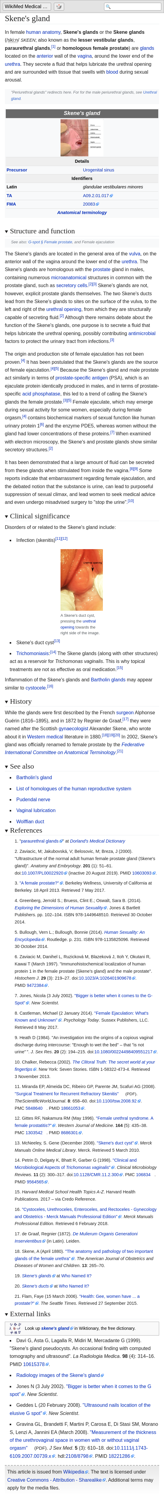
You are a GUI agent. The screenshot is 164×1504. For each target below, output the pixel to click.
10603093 (142, 873)
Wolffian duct (30, 821)
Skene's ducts (35, 1286)
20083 (89, 204)
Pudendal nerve (33, 799)
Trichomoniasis (32, 653)
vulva (134, 253)
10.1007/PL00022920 (43, 873)
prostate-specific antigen (81, 377)
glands (147, 48)
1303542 (33, 1132)
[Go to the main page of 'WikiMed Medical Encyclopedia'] (28, 7)
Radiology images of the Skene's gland (58, 1375)
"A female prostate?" (39, 883)
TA (9, 195)
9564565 (35, 1181)
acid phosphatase (41, 393)
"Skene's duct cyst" (115, 1143)
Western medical (45, 736)
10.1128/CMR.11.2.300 (96, 1174)
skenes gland (55, 1328)
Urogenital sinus (98, 170)
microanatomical (68, 277)
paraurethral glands (40, 841)
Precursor (17, 170)
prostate (101, 269)
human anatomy (43, 32)
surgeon (125, 712)
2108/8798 (77, 1456)
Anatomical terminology (82, 212)
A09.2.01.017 (96, 195)
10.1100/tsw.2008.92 (117, 1101)
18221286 (119, 1456)
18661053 (70, 1108)
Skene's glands (36, 1275)
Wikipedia (73, 1471)
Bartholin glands (108, 679)
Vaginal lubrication (36, 810)
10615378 (33, 1364)
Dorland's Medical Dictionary (97, 841)
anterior (45, 56)
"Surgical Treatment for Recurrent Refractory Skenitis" (67, 1093)
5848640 (33, 1108)
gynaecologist (73, 728)
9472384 (35, 985)
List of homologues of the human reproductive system (73, 788)
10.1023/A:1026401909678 (105, 978)
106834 (143, 1174)
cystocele (35, 687)
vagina (84, 56)
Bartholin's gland (34, 777)
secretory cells (71, 285)
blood (112, 72)
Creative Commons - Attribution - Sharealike (54, 1480)
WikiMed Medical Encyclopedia (28, 6)
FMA (11, 204)
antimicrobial (142, 333)
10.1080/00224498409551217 (123, 1051)
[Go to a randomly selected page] (60, 7)
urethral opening (63, 309)
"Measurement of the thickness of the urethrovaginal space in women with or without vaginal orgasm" (83, 1440)
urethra (12, 64)
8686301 (69, 1132)
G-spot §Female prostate (50, 242)
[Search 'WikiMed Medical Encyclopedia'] (132, 7)
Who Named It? (76, 1275)
